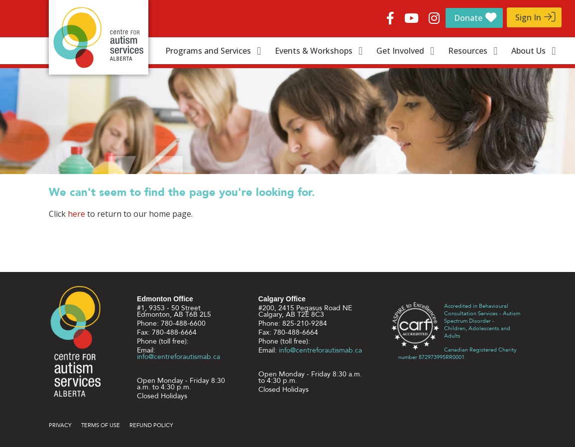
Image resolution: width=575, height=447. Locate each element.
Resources (467, 50)
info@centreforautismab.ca (178, 356)
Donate (468, 17)
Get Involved (400, 50)
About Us (528, 50)
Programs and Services (208, 50)
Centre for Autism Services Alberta (98, 37)
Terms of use (100, 425)
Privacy (60, 425)
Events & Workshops (313, 50)
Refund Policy (151, 425)
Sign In (528, 17)
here (76, 213)
